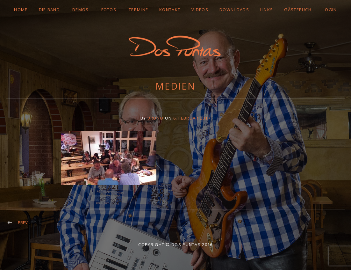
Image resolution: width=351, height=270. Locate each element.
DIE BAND (49, 9)
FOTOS (109, 9)
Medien (175, 86)
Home (20, 9)
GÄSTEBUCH (298, 9)
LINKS (266, 9)
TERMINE (138, 9)
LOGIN (330, 9)
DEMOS (80, 9)
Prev (23, 222)
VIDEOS (199, 9)
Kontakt (169, 9)
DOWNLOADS (234, 9)
